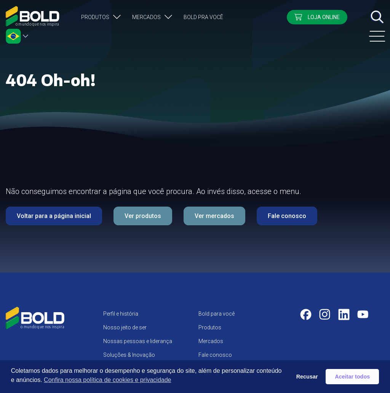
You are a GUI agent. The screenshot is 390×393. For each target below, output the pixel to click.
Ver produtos (143, 216)
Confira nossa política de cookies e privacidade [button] (107, 380)
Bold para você (216, 314)
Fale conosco (287, 216)
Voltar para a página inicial (54, 216)
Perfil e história (120, 314)
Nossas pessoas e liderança (137, 341)
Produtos (95, 17)
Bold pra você (203, 17)
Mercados (146, 17)
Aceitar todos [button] (352, 377)
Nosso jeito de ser (125, 327)
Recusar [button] (307, 377)
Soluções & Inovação (129, 355)
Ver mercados (214, 216)
